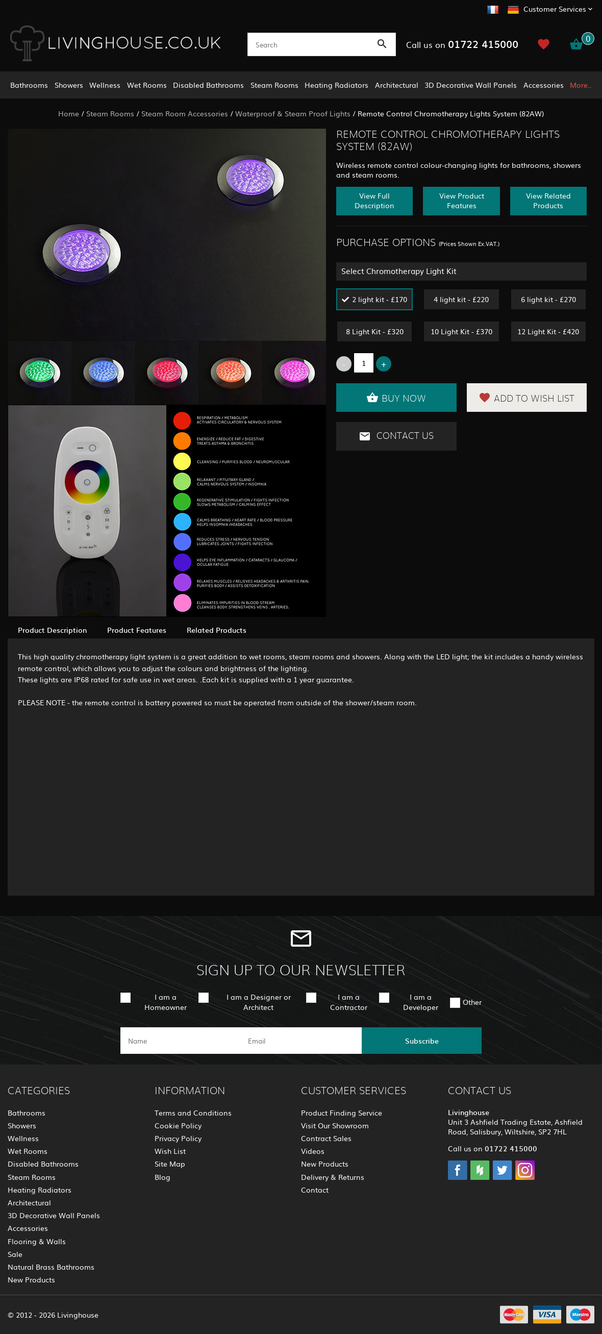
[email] (300, 1040)
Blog (162, 1177)
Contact (315, 1189)
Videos (312, 1151)
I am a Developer (420, 1001)
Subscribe (422, 1040)
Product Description (52, 629)
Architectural (396, 85)
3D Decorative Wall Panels (470, 85)
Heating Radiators (336, 85)
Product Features (136, 629)
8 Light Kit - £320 (375, 331)
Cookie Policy (178, 1125)
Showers (69, 85)
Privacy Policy (178, 1138)
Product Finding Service (341, 1112)
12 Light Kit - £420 (548, 331)
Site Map (170, 1163)
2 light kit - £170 (379, 299)
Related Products (216, 629)
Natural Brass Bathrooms (51, 1267)
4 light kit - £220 (461, 299)
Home (68, 113)
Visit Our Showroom (335, 1125)
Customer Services (554, 9)
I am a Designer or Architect (259, 1001)
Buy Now (396, 397)
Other (472, 1002)
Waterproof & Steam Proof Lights (292, 113)
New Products (31, 1279)
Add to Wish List (526, 397)
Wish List (170, 1151)
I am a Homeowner (165, 1001)
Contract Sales (326, 1138)
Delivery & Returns (332, 1177)
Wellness (104, 85)
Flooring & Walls (37, 1241)
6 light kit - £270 (548, 299)
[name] (180, 1040)
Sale (15, 1254)
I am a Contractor (348, 1001)
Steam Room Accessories (184, 113)
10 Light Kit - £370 (461, 331)
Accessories (543, 85)
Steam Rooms (274, 85)
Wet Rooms (147, 85)
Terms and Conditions (193, 1112)
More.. (581, 85)
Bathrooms (29, 85)
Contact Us (396, 436)
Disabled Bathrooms (208, 85)
